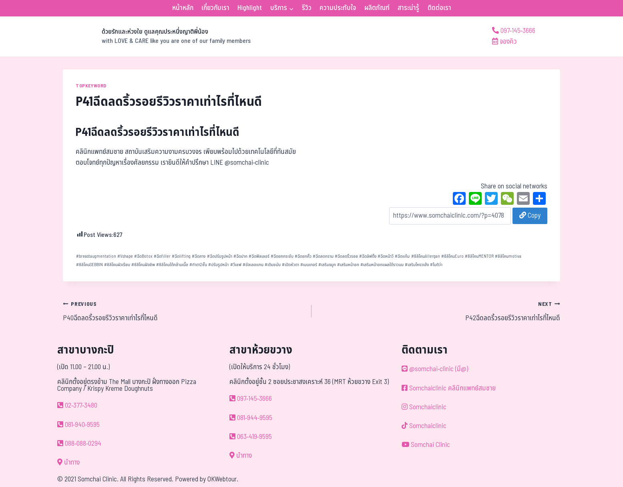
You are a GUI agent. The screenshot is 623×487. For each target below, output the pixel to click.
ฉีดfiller (162, 256)
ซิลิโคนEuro (452, 256)
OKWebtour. (222, 479)
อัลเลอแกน (253, 264)
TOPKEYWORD (91, 85)
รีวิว (307, 8)
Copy (530, 215)
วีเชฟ (235, 264)
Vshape (125, 256)
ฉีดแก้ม (402, 256)
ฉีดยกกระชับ (282, 256)
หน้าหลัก (182, 8)
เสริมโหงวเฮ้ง (417, 264)
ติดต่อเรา (439, 8)
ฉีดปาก (240, 256)
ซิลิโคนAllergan (425, 256)
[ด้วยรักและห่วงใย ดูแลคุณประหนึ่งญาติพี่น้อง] (157, 36)
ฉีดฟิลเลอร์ (259, 256)
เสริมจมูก (327, 264)
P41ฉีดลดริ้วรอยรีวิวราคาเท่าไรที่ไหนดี (157, 132)
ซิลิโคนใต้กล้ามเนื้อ (172, 264)
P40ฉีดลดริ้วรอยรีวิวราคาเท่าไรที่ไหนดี (184, 311)
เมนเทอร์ (308, 264)
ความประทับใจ (338, 8)
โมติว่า (436, 264)
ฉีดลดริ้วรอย (346, 256)
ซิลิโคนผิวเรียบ (117, 264)
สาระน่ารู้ (408, 8)
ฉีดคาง (198, 256)
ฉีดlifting (181, 256)
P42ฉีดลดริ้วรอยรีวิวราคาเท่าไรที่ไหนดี (439, 311)
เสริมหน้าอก (348, 264)
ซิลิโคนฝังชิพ (143, 264)
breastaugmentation (96, 256)
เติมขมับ (273, 264)
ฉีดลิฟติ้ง (367, 256)
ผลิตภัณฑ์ (377, 8)
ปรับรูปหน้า (218, 264)
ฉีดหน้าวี (386, 256)
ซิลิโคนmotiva (508, 256)
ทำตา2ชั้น (198, 264)
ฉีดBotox (143, 256)
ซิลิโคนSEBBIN (89, 264)
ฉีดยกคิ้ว (303, 256)
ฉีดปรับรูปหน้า (219, 256)
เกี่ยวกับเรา (215, 8)
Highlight (249, 8)
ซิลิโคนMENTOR (479, 256)
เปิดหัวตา (290, 264)
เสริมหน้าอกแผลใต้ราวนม (382, 264)
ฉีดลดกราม (323, 256)
